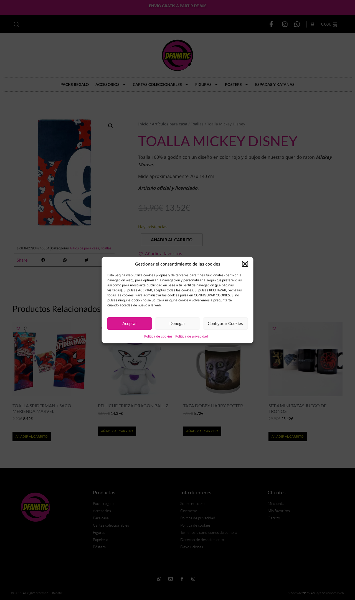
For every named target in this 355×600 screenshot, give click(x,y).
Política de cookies (158, 336)
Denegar (177, 323)
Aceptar (129, 323)
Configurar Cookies (225, 323)
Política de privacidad (191, 336)
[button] (245, 264)
